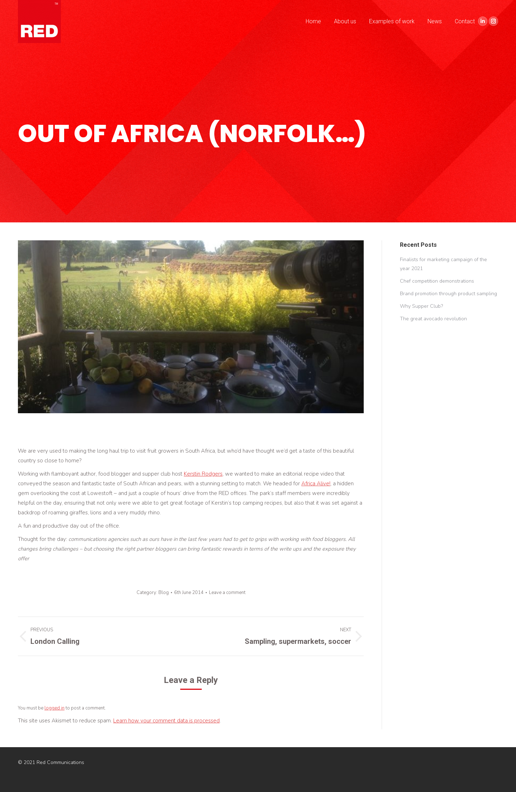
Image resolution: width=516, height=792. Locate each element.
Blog (163, 592)
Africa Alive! (315, 483)
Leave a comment (227, 592)
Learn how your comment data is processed (166, 720)
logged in (54, 708)
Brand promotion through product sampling (448, 293)
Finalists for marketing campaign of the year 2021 (443, 264)
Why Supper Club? (421, 306)
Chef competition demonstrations (437, 281)
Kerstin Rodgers (203, 473)
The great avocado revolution (433, 318)
